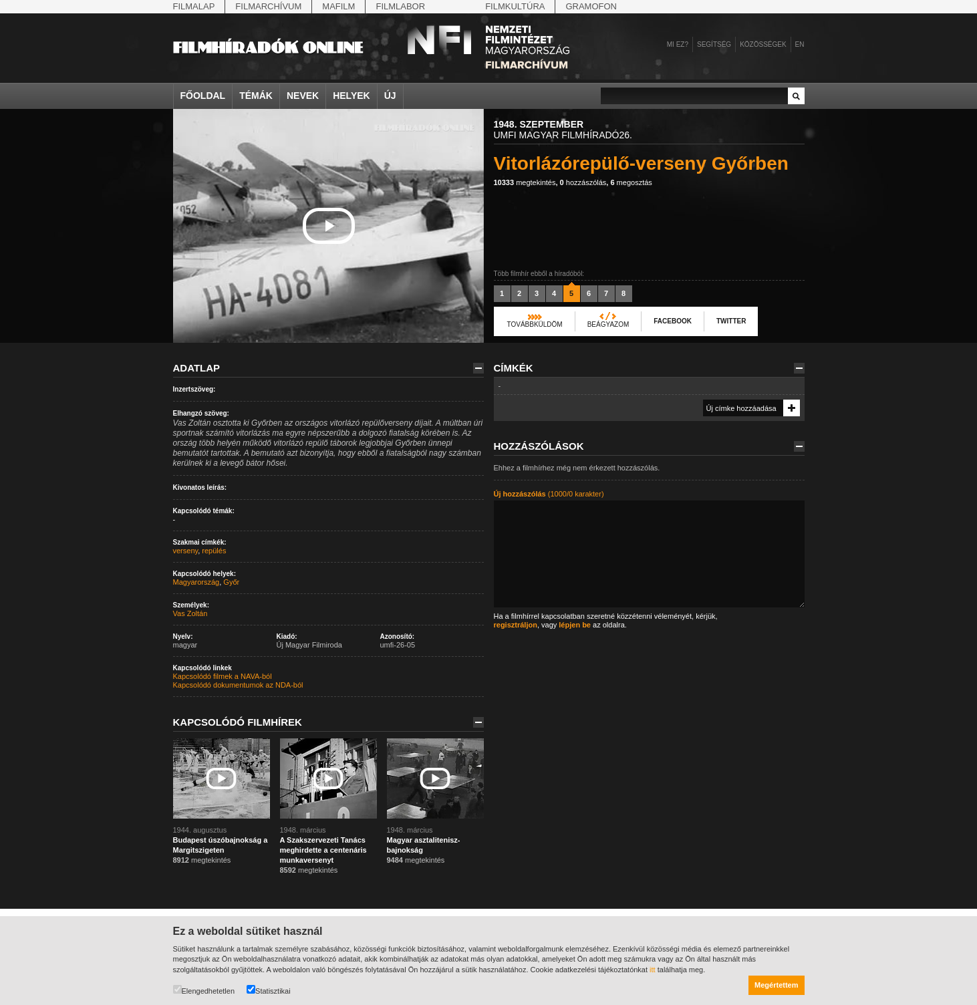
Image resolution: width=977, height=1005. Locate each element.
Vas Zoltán (190, 613)
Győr (231, 582)
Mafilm (338, 6)
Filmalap (194, 6)
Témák (256, 95)
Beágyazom (608, 324)
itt (653, 970)
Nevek (303, 95)
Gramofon (591, 6)
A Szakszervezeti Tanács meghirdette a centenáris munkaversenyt (323, 850)
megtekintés (525, 182)
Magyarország (196, 582)
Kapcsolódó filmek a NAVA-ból (222, 676)
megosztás (631, 182)
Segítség (714, 44)
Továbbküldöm (535, 324)
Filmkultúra (515, 6)
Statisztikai (269, 990)
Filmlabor (400, 6)
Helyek (351, 95)
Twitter (731, 321)
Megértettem (776, 985)
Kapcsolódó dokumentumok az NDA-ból (238, 685)
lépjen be (575, 625)
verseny (185, 551)
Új (390, 95)
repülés (214, 551)
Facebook (673, 321)
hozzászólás (583, 182)
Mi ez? (677, 44)
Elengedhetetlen (204, 990)
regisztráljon (515, 625)
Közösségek (763, 44)
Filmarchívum (268, 6)
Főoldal (203, 95)
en (800, 44)
